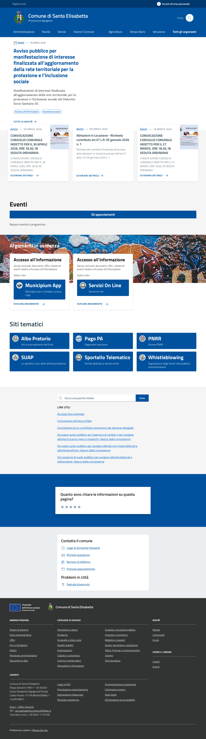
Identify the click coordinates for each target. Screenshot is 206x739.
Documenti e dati (19, 661)
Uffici (12, 640)
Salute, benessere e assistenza (121, 645)
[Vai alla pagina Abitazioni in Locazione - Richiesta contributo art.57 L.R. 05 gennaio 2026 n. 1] (90, 174)
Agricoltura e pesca (67, 630)
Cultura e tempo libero (69, 661)
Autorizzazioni (64, 650)
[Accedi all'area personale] (173, 4)
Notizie (156, 630)
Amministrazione (24, 32)
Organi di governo (19, 630)
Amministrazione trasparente (120, 684)
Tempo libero (137, 32)
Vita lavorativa (112, 661)
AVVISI (21, 42)
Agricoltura (115, 32)
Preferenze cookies (20, 730)
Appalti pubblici (65, 645)
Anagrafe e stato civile (69, 640)
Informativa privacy (115, 689)
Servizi (62, 32)
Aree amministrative (20, 635)
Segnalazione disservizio (70, 695)
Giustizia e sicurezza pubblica (120, 630)
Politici (13, 650)
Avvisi (156, 640)
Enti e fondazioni (19, 645)
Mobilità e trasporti (115, 640)
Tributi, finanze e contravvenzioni (122, 650)
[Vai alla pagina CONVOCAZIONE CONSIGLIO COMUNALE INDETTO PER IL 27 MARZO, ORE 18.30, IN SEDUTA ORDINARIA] (153, 174)
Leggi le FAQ (64, 684)
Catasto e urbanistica (68, 655)
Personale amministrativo (23, 655)
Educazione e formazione (70, 666)
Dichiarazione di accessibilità (120, 700)
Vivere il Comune (84, 32)
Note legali (111, 695)
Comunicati (158, 635)
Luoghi (156, 661)
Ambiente (62, 635)
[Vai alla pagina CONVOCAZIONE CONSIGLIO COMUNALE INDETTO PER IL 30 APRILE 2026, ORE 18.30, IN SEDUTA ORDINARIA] (24, 174)
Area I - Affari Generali (22, 707)
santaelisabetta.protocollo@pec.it (33, 711)
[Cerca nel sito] (189, 18)
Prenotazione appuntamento (72, 689)
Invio (142, 398)
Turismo (109, 655)
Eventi (156, 667)
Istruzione (159, 32)
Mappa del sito (40, 730)
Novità (46, 32)
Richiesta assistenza (68, 700)
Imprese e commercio (116, 635)
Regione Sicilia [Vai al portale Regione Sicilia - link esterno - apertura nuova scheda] (19, 3)
